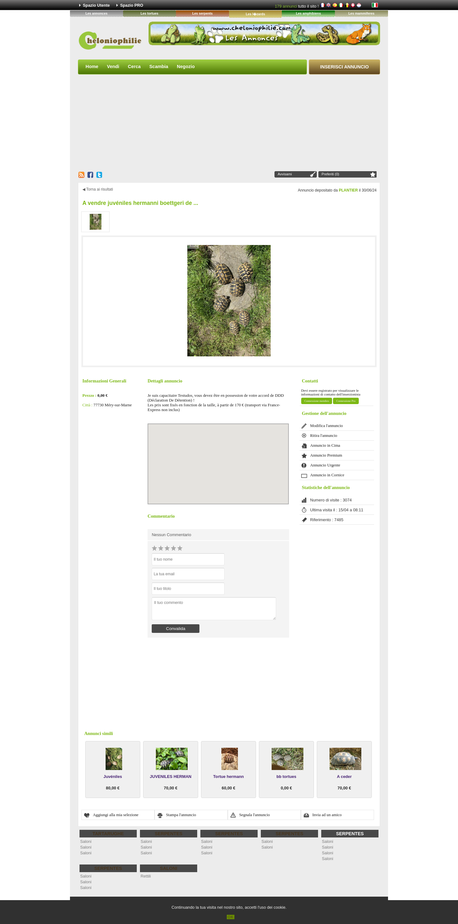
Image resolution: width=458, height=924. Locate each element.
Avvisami (285, 174)
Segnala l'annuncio (254, 815)
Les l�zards (255, 14)
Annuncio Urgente (325, 465)
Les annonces (97, 13)
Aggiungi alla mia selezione (115, 815)
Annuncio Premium (326, 455)
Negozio (186, 66)
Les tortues (149, 13)
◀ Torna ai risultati (97, 189)
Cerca (134, 66)
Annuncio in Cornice (327, 475)
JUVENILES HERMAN (170, 776)
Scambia (158, 66)
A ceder (344, 776)
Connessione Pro (345, 400)
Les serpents (202, 13)
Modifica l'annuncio (326, 426)
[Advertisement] (229, 122)
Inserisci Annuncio (344, 66)
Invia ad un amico (327, 815)
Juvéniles (112, 776)
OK (231, 917)
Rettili (146, 876)
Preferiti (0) (330, 174)
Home (92, 66)
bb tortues (286, 776)
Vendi (113, 66)
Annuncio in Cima (325, 445)
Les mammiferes (361, 13)
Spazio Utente (96, 5)
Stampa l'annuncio (181, 815)
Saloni (86, 841)
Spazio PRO (131, 5)
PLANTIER (348, 190)
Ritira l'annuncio (323, 435)
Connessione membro (316, 400)
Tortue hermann (228, 776)
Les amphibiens (308, 13)
